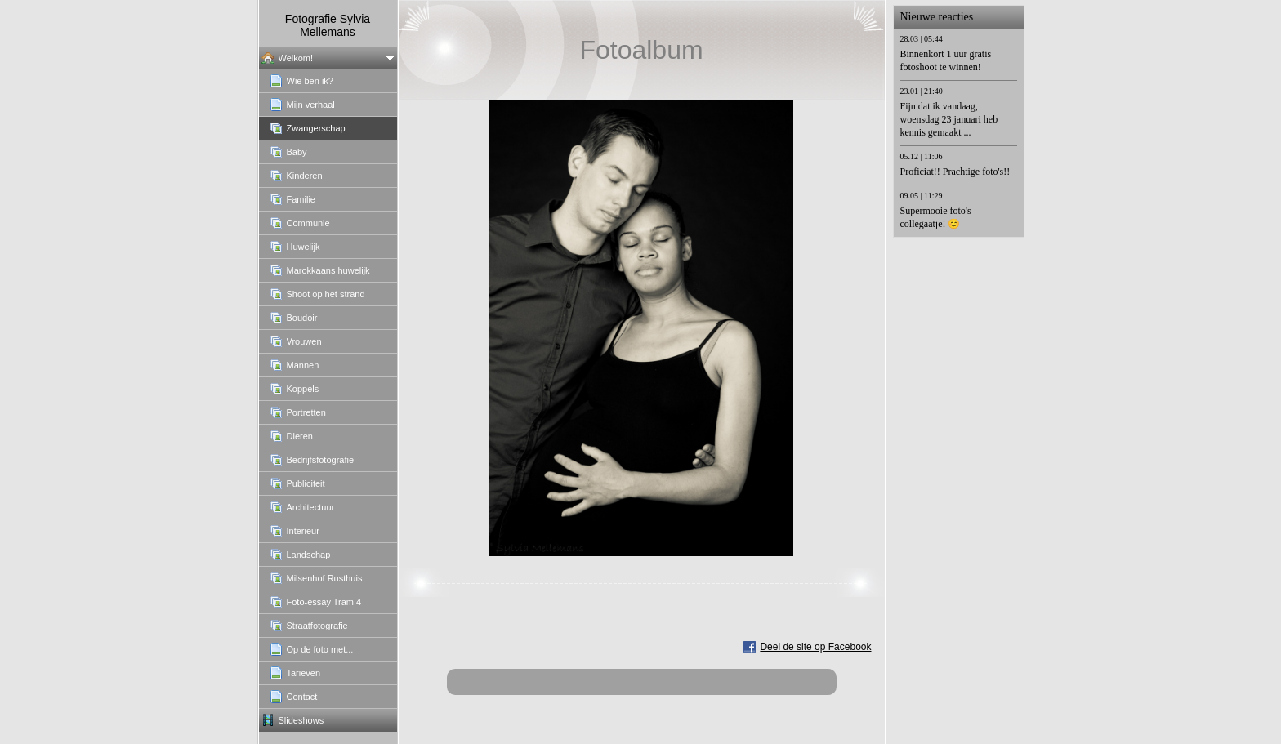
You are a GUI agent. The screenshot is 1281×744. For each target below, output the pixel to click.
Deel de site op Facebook (815, 647)
